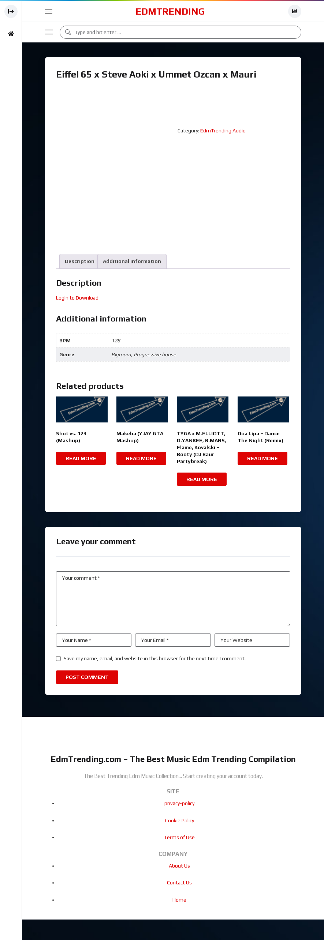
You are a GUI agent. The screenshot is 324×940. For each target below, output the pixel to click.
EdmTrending (170, 11)
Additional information (132, 261)
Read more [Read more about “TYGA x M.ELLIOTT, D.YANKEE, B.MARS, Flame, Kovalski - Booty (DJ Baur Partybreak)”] (201, 479)
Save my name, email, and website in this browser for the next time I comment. (155, 658)
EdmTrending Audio (223, 131)
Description (79, 261)
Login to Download (77, 298)
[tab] (79, 261)
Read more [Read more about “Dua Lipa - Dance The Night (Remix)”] (262, 458)
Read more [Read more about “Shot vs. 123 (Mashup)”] (81, 458)
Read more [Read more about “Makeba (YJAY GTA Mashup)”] (141, 458)
